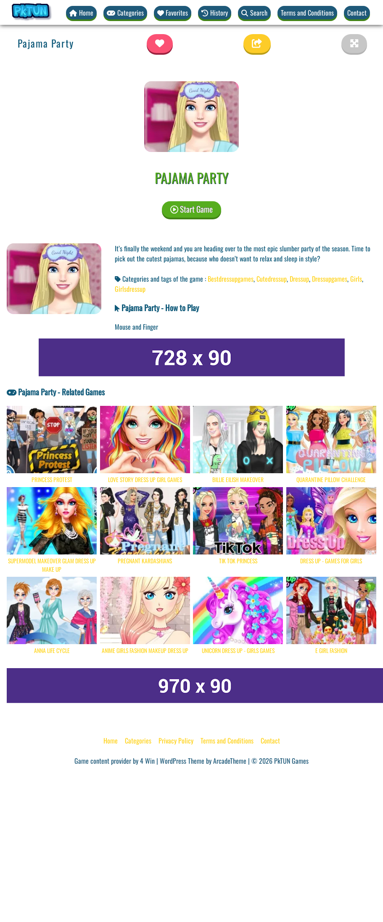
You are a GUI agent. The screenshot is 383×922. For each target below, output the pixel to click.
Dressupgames (329, 279)
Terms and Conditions (307, 13)
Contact (357, 13)
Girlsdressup (130, 289)
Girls (356, 279)
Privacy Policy (175, 740)
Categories (138, 740)
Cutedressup (271, 279)
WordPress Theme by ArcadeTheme (203, 761)
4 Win (147, 761)
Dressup (299, 279)
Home (110, 740)
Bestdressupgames (231, 279)
